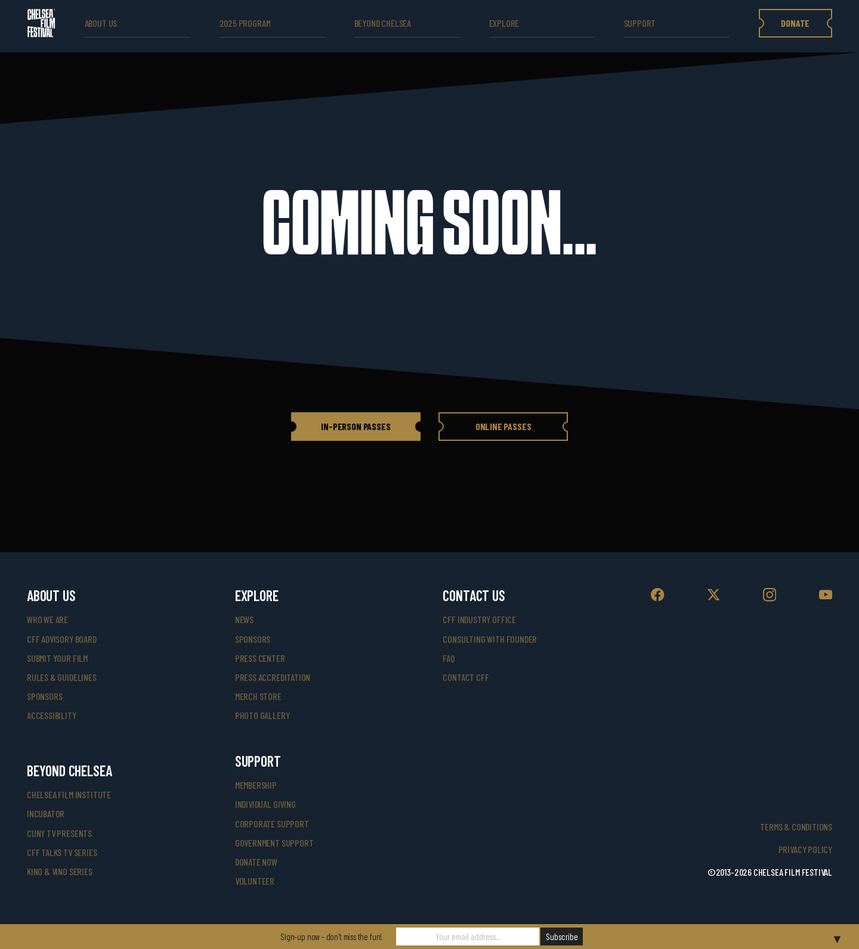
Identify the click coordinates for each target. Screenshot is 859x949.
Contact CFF (466, 677)
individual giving (265, 804)
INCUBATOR (45, 813)
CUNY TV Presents (59, 833)
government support (274, 842)
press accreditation (273, 677)
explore (504, 23)
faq (448, 658)
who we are (47, 619)
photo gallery (262, 715)
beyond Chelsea (382, 23)
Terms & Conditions (796, 826)
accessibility (51, 715)
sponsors (45, 696)
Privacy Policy (805, 849)
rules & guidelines (62, 677)
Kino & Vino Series (59, 871)
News (244, 619)
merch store (258, 696)
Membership (256, 785)
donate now (256, 861)
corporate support (272, 823)
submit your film (57, 658)
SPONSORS (253, 639)
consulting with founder (490, 639)
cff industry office (479, 619)
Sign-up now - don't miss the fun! (331, 936)
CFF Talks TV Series (62, 852)
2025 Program (245, 23)
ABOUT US (101, 23)
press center (260, 658)
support (640, 23)
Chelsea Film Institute (69, 794)
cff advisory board (62, 639)
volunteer (254, 880)
